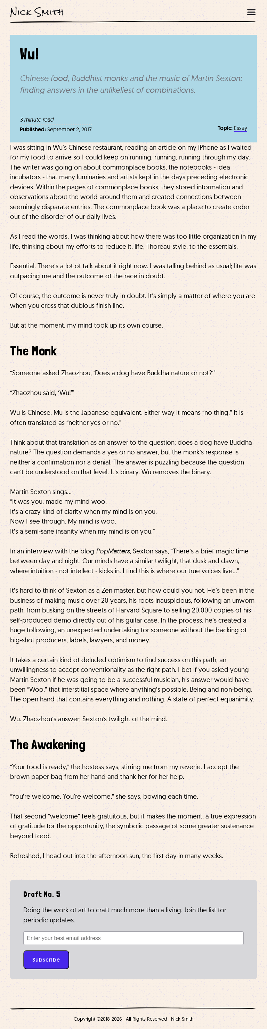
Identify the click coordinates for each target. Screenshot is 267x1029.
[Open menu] (251, 12)
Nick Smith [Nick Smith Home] (37, 12)
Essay (240, 127)
